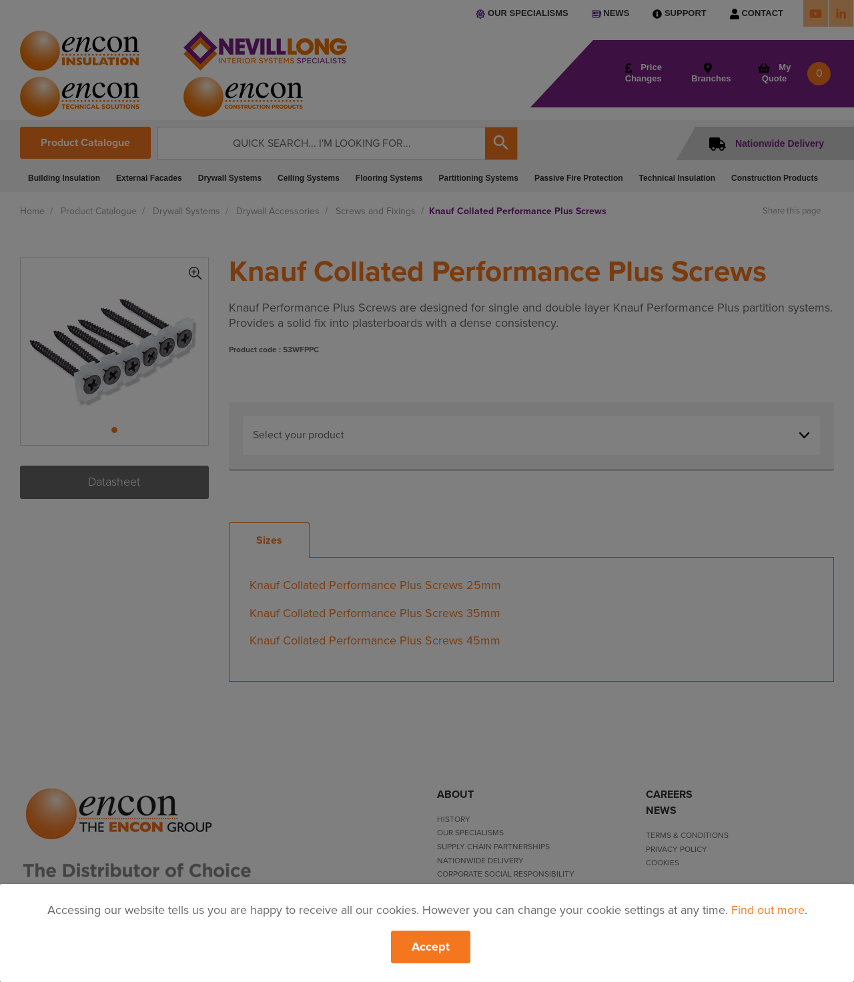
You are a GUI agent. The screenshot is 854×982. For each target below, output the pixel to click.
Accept (431, 946)
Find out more (768, 910)
